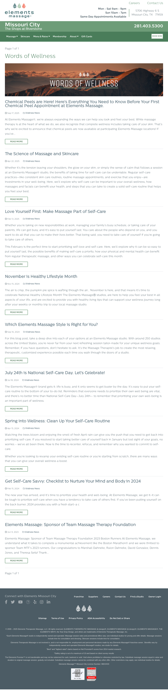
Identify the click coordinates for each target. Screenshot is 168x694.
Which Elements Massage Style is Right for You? (51, 325)
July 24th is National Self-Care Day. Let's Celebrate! (55, 373)
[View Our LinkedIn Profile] (48, 602)
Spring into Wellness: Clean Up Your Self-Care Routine (57, 421)
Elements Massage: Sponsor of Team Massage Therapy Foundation (70, 525)
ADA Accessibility (96, 619)
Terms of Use (57, 619)
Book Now (157, 36)
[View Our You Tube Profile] (20, 602)
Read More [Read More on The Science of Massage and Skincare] (16, 199)
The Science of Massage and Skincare (42, 154)
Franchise (79, 597)
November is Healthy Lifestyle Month (41, 277)
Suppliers (93, 597)
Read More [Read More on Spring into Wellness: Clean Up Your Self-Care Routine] (16, 469)
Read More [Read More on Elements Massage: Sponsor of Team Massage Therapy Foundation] (16, 561)
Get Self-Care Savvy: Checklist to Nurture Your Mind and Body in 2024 (73, 482)
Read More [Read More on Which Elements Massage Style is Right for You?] (16, 361)
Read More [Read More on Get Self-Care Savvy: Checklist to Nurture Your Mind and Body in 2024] (16, 513)
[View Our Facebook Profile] (6, 602)
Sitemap (42, 619)
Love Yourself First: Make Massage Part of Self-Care (55, 212)
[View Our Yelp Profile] (35, 602)
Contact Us (155, 3)
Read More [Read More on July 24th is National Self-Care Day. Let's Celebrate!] (16, 409)
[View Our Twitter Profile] (13, 602)
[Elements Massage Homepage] (22, 10)
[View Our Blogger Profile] (28, 602)
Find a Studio (137, 597)
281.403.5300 (148, 26)
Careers (134, 3)
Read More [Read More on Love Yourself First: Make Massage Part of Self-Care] (16, 264)
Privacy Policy (76, 619)
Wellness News (31, 113)
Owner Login (154, 597)
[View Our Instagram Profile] (42, 602)
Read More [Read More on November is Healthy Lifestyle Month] (16, 312)
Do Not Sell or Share (120, 619)
